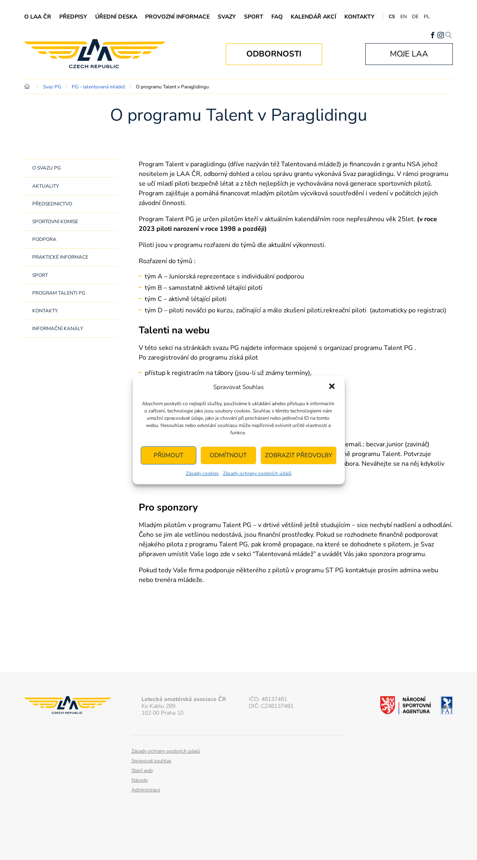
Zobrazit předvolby (298, 455)
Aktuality (45, 186)
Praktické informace (60, 257)
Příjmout (168, 455)
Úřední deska (116, 17)
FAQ (277, 17)
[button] (332, 387)
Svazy (227, 17)
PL (427, 16)
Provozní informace (177, 17)
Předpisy (73, 17)
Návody (139, 780)
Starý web (142, 770)
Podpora (44, 239)
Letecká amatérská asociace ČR (94, 54)
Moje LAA (409, 53)
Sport (253, 17)
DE (415, 16)
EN (403, 16)
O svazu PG (46, 168)
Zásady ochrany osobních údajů (257, 473)
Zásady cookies (202, 473)
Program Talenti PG (58, 293)
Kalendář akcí (313, 17)
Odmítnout (228, 455)
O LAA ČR (37, 17)
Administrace (145, 790)
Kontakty (359, 17)
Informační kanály (57, 328)
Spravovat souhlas (151, 760)
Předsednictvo (52, 204)
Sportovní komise (55, 221)
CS (392, 16)
